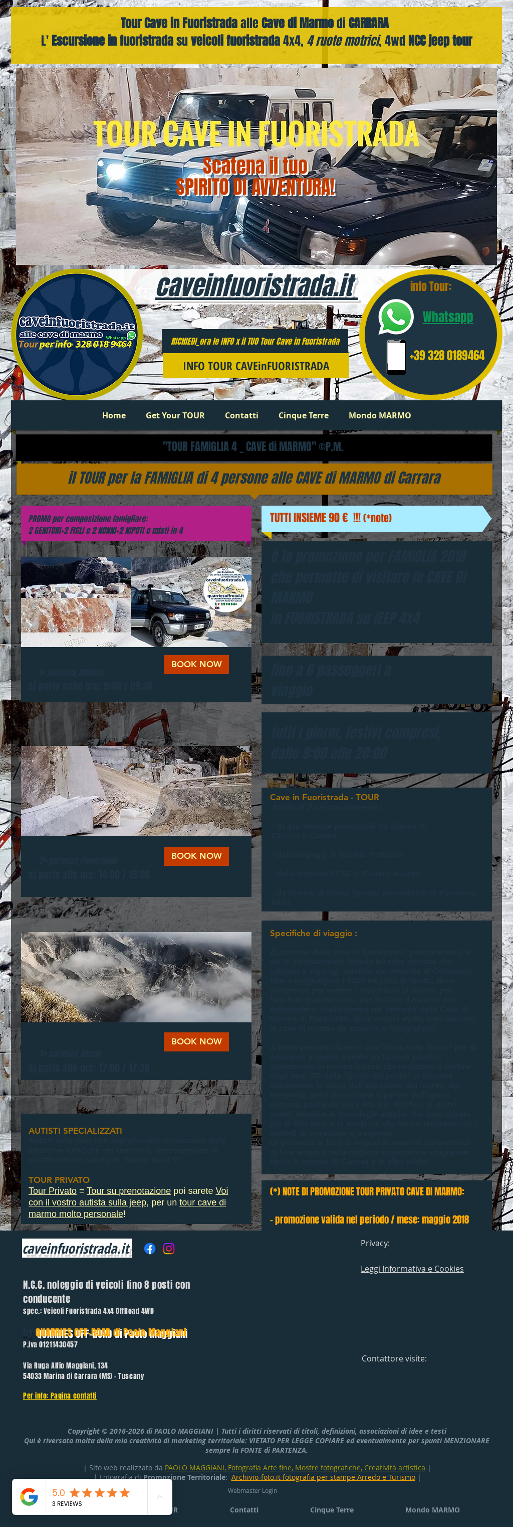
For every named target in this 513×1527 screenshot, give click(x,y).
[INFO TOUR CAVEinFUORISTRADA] (256, 365)
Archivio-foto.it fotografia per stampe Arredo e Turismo (323, 1477)
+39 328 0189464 (447, 355)
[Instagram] (168, 1248)
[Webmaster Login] (252, 1490)
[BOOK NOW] (196, 664)
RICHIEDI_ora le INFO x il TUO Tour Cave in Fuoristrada (255, 341)
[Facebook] (149, 1248)
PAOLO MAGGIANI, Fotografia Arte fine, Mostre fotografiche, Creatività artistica (295, 1467)
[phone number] (396, 357)
